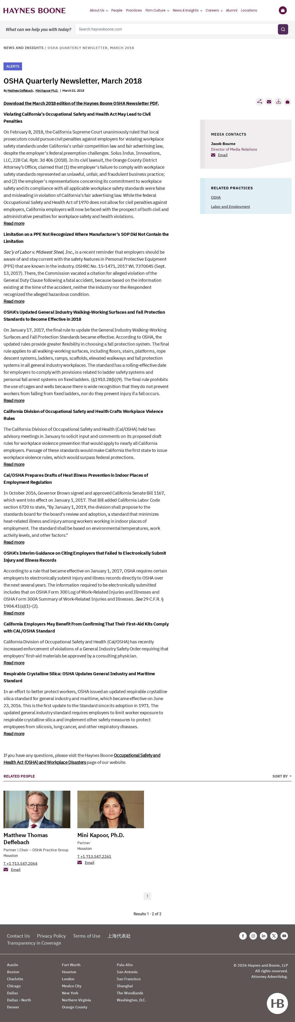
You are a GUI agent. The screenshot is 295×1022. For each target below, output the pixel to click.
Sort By (280, 776)
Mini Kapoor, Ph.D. (100, 835)
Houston (11, 855)
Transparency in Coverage (34, 943)
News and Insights (24, 48)
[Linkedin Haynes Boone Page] (263, 936)
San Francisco (129, 978)
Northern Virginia (76, 1000)
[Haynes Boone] (35, 10)
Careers (212, 10)
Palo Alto (125, 964)
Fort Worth (71, 964)
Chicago (14, 986)
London (68, 978)
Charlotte (15, 978)
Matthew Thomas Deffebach (26, 838)
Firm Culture (156, 10)
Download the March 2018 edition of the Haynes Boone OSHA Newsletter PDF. (81, 103)
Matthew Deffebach (20, 91)
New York (70, 993)
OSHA (216, 197)
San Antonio (127, 971)
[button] (287, 102)
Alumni (231, 10)
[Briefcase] (282, 10)
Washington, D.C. (131, 1000)
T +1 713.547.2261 (94, 856)
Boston (13, 971)
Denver (13, 1007)
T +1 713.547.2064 (21, 863)
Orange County (74, 1007)
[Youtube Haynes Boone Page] (284, 936)
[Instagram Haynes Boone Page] (253, 936)
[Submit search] (283, 29)
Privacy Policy (51, 936)
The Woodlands (130, 993)
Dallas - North (19, 1000)
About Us (97, 10)
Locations (249, 10)
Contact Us (18, 936)
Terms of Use (86, 936)
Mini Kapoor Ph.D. (46, 91)
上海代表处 (119, 936)
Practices (134, 10)
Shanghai (125, 986)
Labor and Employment (230, 206)
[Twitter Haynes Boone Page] (274, 936)
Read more (14, 223)
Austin (12, 964)
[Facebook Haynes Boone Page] (243, 936)
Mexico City (71, 986)
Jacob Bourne (223, 143)
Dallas (12, 993)
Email (222, 155)
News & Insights (186, 10)
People (116, 10)
